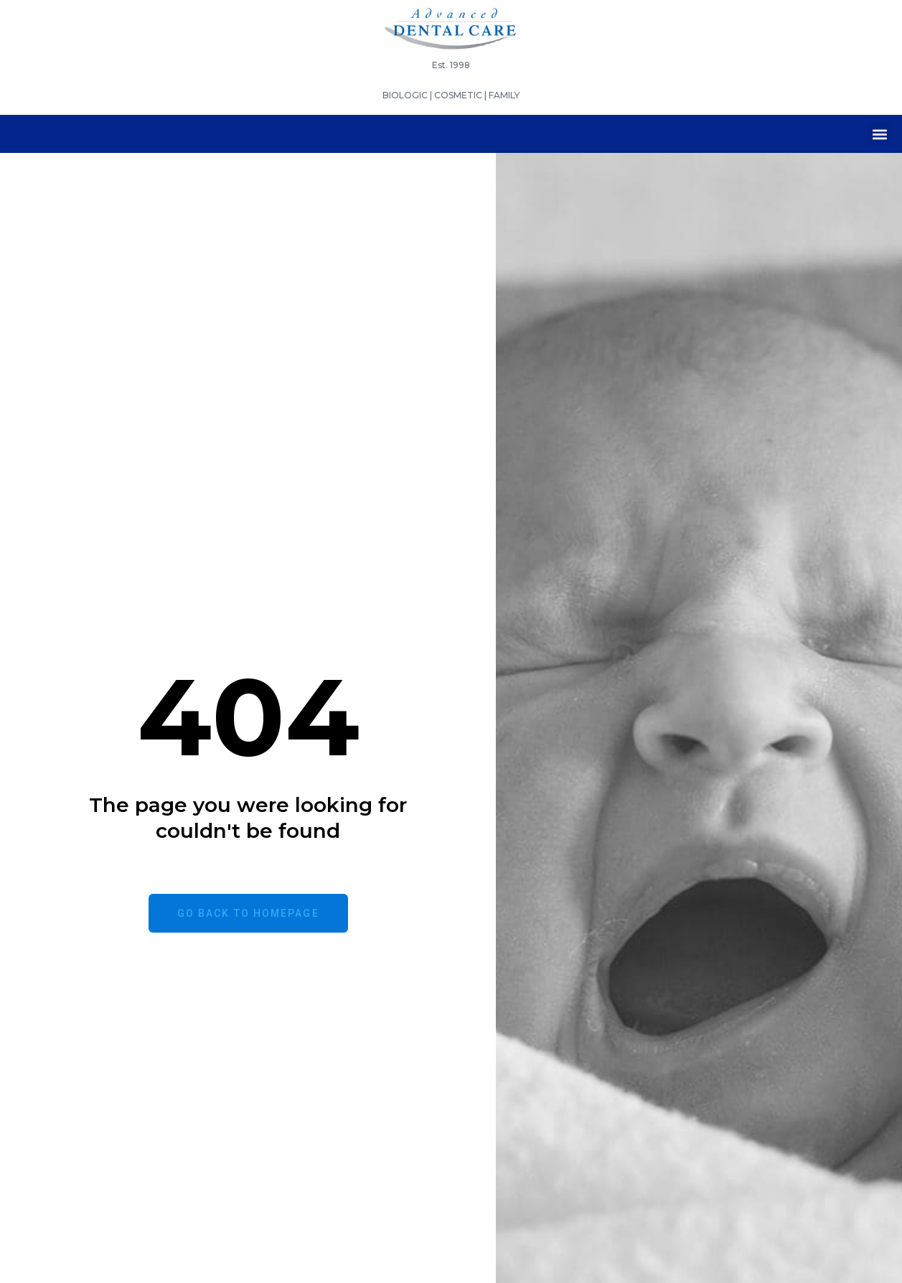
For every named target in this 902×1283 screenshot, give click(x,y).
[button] (879, 134)
